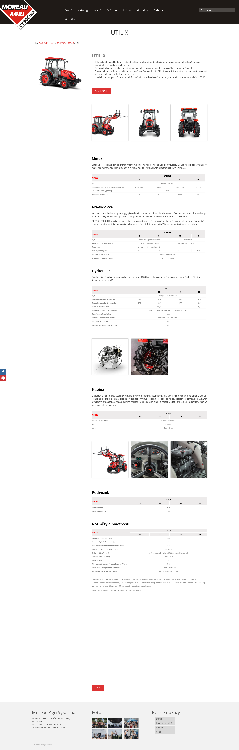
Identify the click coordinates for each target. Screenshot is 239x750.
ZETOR (71, 43)
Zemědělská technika (47, 43)
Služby (126, 10)
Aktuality (142, 10)
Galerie (158, 10)
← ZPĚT (98, 688)
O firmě (112, 10)
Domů (68, 10)
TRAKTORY (61, 43)
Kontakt (69, 18)
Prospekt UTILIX (101, 91)
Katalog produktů (89, 10)
